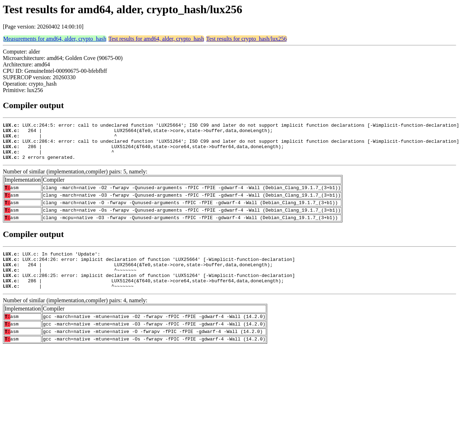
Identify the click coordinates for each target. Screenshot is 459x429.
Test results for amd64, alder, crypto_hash (156, 39)
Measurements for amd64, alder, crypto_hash (54, 39)
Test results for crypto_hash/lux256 (246, 39)
